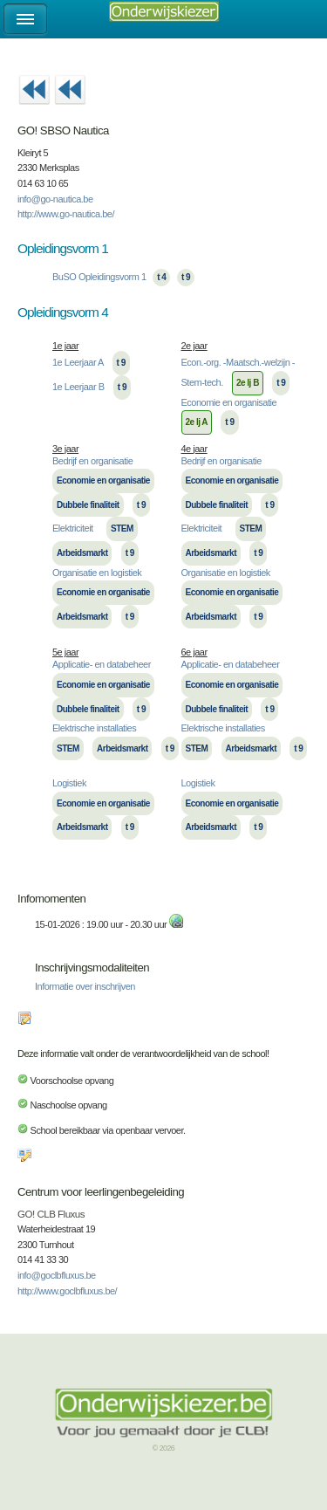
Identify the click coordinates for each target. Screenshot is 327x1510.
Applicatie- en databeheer (101, 664)
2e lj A (197, 422)
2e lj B (247, 383)
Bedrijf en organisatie (92, 461)
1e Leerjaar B (78, 386)
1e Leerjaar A (77, 362)
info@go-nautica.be (55, 199)
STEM (122, 528)
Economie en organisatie (229, 402)
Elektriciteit (72, 528)
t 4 (161, 277)
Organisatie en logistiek (96, 572)
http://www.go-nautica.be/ (65, 214)
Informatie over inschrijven (85, 986)
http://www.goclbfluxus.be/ (67, 1291)
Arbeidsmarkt (82, 553)
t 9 (185, 277)
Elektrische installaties (94, 728)
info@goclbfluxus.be (56, 1275)
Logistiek (69, 783)
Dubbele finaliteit (88, 505)
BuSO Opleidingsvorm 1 (99, 276)
